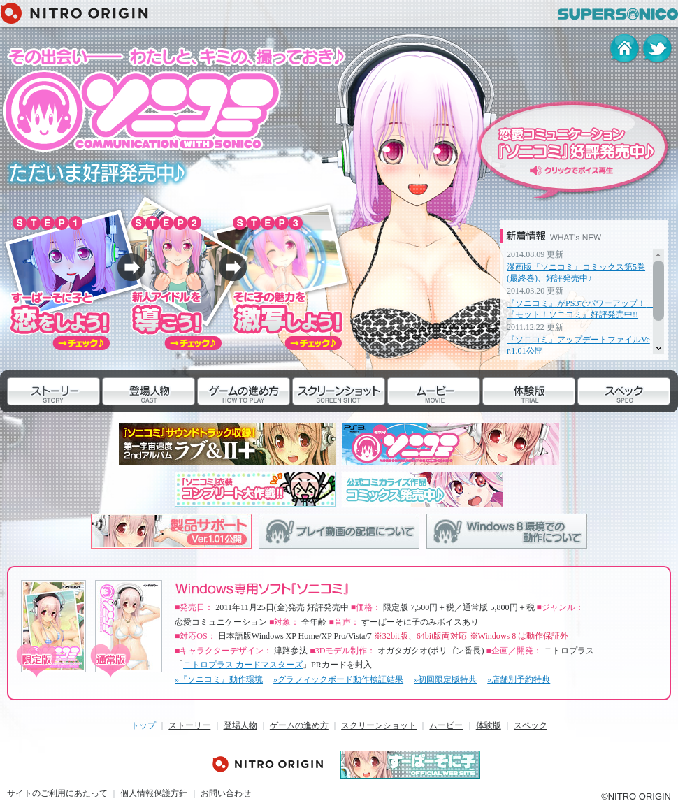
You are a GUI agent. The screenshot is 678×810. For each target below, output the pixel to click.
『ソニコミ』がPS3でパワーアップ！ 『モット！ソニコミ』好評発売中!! (580, 308)
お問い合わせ (226, 793)
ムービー (405, 419)
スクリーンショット (332, 419)
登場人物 (119, 419)
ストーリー (29, 419)
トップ (143, 725)
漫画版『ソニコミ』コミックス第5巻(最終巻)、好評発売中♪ (576, 272)
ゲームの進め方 (228, 419)
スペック (595, 419)
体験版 (495, 419)
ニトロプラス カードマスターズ (243, 665)
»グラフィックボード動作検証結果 (338, 679)
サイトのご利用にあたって (57, 793)
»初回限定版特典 (445, 679)
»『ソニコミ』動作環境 (219, 679)
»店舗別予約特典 (518, 679)
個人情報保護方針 (153, 793)
